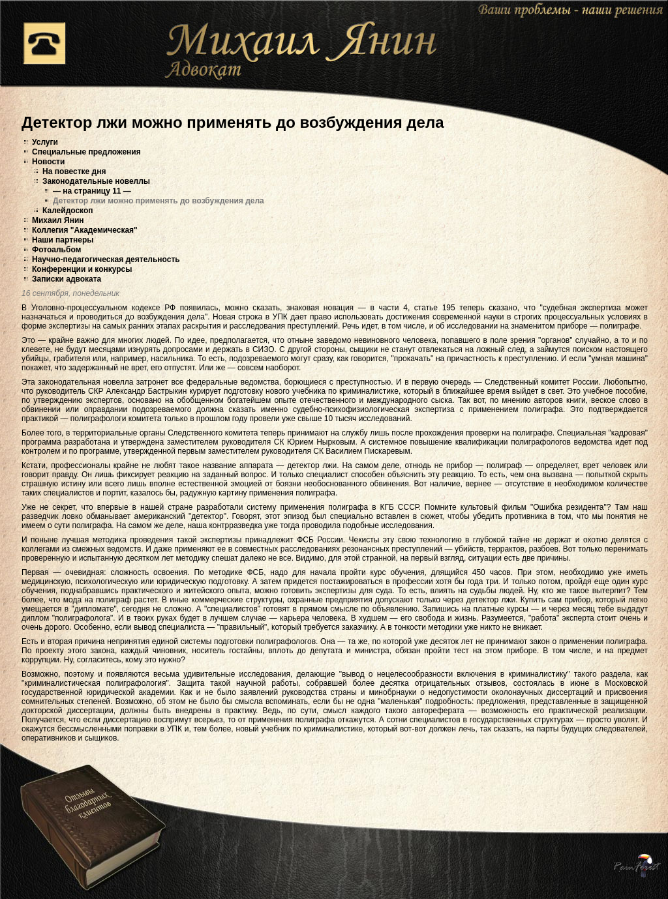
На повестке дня (74, 171)
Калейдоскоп (67, 210)
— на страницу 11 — (92, 191)
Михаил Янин (58, 220)
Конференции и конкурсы (82, 269)
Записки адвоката (66, 279)
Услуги (45, 142)
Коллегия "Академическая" (85, 230)
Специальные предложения (86, 151)
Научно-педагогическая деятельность (106, 259)
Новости (48, 161)
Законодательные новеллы (96, 181)
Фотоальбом (56, 249)
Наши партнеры (63, 239)
